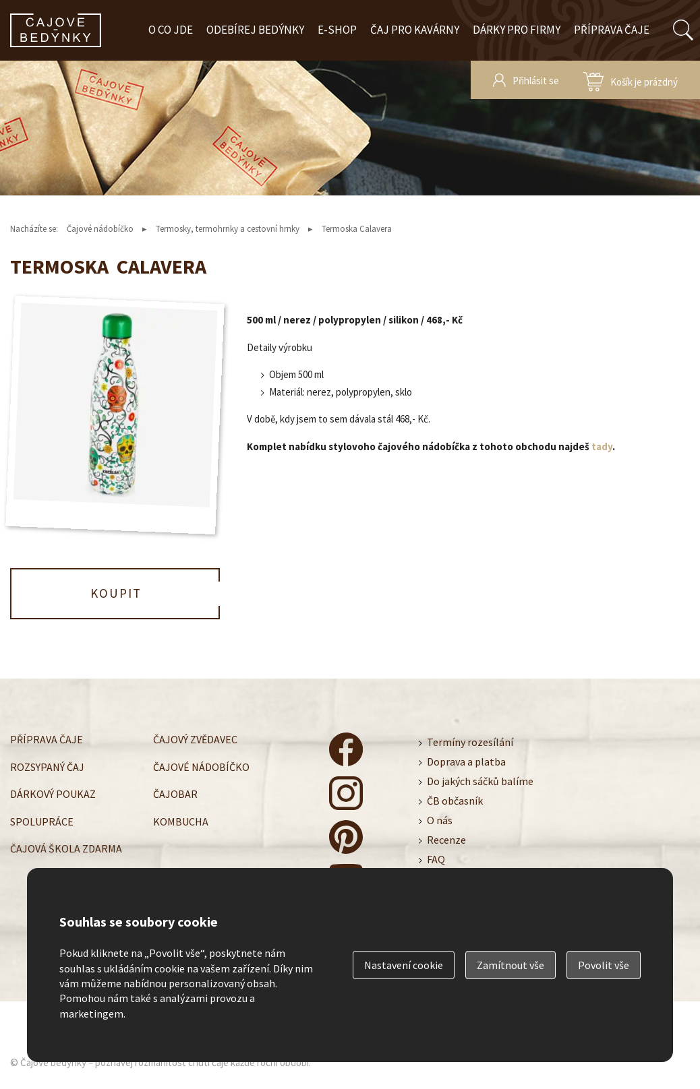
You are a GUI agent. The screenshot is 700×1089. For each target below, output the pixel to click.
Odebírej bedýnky (255, 29)
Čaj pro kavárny (414, 29)
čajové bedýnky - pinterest (346, 837)
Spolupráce (42, 821)
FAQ (436, 859)
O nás (440, 820)
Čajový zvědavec (195, 739)
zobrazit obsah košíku (630, 80)
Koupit (116, 593)
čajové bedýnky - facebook (346, 749)
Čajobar (175, 794)
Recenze (446, 839)
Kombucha (180, 821)
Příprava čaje (611, 29)
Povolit (603, 965)
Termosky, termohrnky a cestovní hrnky (227, 229)
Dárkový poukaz (53, 794)
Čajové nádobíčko (100, 229)
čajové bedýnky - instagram (346, 793)
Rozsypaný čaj (47, 766)
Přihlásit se (536, 80)
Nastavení (403, 965)
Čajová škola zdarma (66, 848)
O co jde (170, 29)
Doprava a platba (466, 761)
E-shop (337, 29)
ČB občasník (455, 800)
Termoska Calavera (357, 229)
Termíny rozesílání (470, 742)
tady (601, 446)
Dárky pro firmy (516, 29)
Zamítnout (510, 965)
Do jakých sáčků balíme (480, 781)
